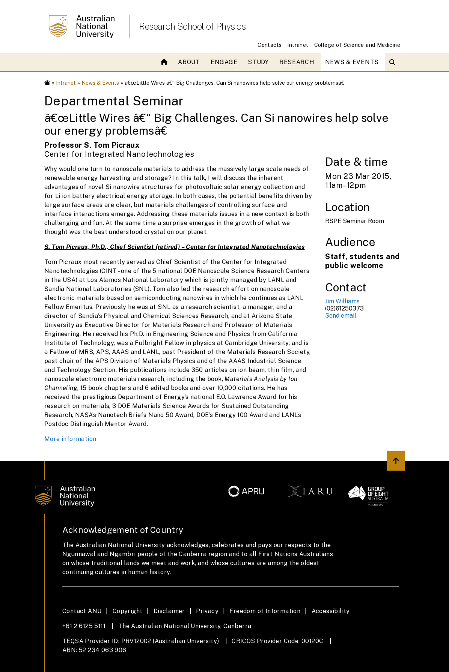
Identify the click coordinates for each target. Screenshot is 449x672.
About (189, 62)
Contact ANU (81, 611)
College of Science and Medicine (357, 45)
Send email (340, 315)
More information (70, 438)
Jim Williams (342, 301)
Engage (224, 62)
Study (258, 62)
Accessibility (331, 611)
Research (297, 62)
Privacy (207, 611)
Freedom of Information (264, 611)
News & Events (352, 62)
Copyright (128, 611)
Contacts (270, 45)
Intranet (297, 45)
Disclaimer (169, 611)
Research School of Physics (192, 26)
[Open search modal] (394, 62)
